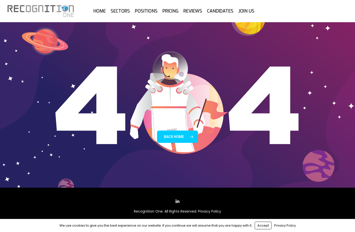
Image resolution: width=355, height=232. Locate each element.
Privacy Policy (209, 211)
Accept (263, 225)
